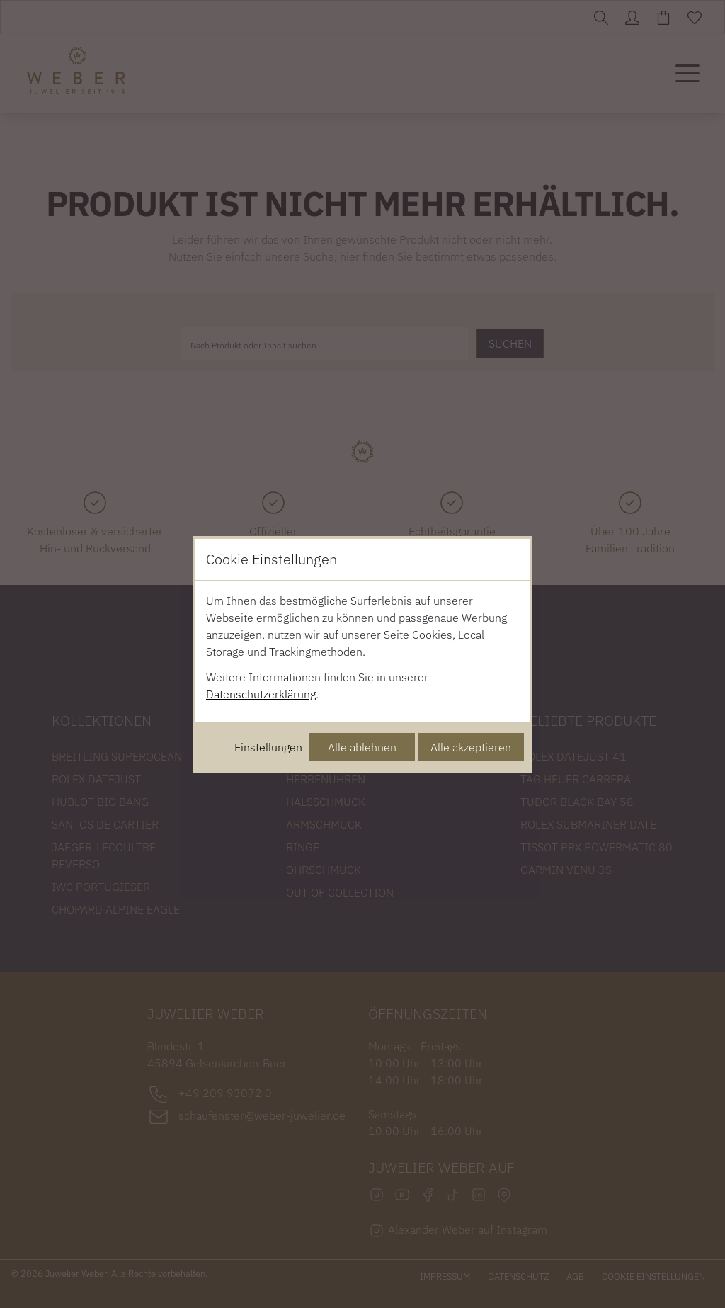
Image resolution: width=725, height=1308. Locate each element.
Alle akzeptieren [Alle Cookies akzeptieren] (470, 747)
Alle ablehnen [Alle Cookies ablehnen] (362, 747)
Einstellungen (268, 747)
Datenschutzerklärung (261, 694)
